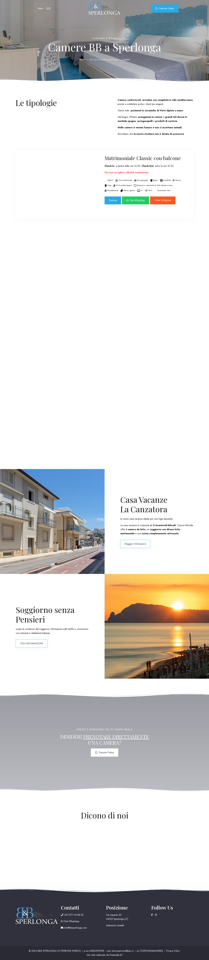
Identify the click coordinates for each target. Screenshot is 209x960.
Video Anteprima (162, 200)
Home (82, 59)
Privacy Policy (173, 951)
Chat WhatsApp (135, 200)
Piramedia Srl (116, 955)
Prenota (113, 200)
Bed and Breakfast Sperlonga (103, 59)
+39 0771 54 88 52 (72, 915)
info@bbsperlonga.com (74, 927)
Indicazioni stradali (115, 925)
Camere (126, 59)
